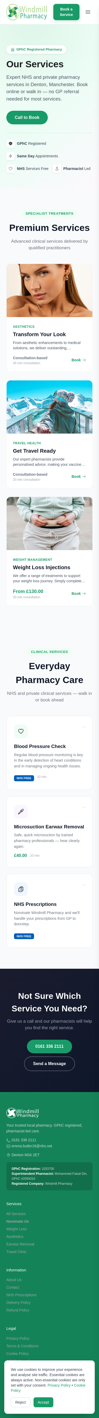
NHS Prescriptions (21, 1295)
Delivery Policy (18, 1302)
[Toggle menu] (88, 12)
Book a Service (66, 12)
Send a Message (49, 1063)
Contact (12, 1287)
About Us (14, 1280)
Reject (20, 1402)
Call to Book (27, 117)
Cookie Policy (17, 1353)
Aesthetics (14, 1236)
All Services (16, 1214)
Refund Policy (17, 1310)
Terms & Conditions (22, 1346)
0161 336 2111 (49, 1046)
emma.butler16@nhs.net (32, 1146)
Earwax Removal (20, 1244)
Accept (43, 1402)
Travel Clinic (16, 1252)
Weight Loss (16, 1229)
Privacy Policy (17, 1338)
